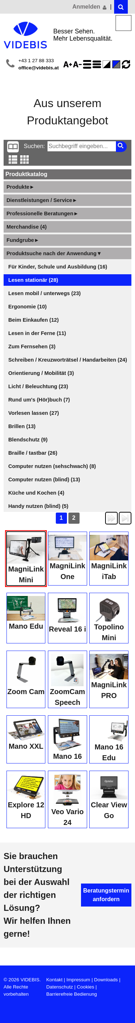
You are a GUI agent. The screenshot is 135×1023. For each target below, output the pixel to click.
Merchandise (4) (26, 227)
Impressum (78, 979)
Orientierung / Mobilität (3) (41, 373)
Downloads (106, 979)
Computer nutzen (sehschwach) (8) (52, 466)
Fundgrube (22, 240)
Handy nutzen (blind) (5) (38, 506)
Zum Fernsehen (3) (31, 346)
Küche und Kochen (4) (36, 493)
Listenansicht (13, 159)
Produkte (20, 187)
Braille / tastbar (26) (32, 453)
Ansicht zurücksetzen (126, 64)
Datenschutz (59, 987)
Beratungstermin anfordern (106, 894)
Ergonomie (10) (27, 306)
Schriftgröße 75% (78, 64)
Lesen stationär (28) (33, 280)
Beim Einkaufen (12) (33, 320)
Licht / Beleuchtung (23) (38, 386)
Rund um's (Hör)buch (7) (39, 400)
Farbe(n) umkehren (107, 64)
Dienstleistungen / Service (41, 200)
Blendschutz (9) (28, 439)
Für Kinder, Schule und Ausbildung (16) (57, 267)
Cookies (85, 987)
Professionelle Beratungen (42, 213)
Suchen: (34, 146)
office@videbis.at (38, 67)
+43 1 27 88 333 (36, 60)
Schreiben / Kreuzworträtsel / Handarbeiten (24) (67, 360)
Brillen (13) (22, 426)
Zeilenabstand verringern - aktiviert (98, 64)
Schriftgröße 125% (68, 64)
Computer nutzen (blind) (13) (44, 479)
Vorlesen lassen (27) (33, 413)
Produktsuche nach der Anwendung (54, 253)
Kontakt (54, 979)
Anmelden (90, 7)
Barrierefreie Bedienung (71, 994)
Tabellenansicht (25, 159)
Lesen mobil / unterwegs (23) (44, 293)
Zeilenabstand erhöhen (88, 64)
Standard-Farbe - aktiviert (117, 64)
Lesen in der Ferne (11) (37, 333)
